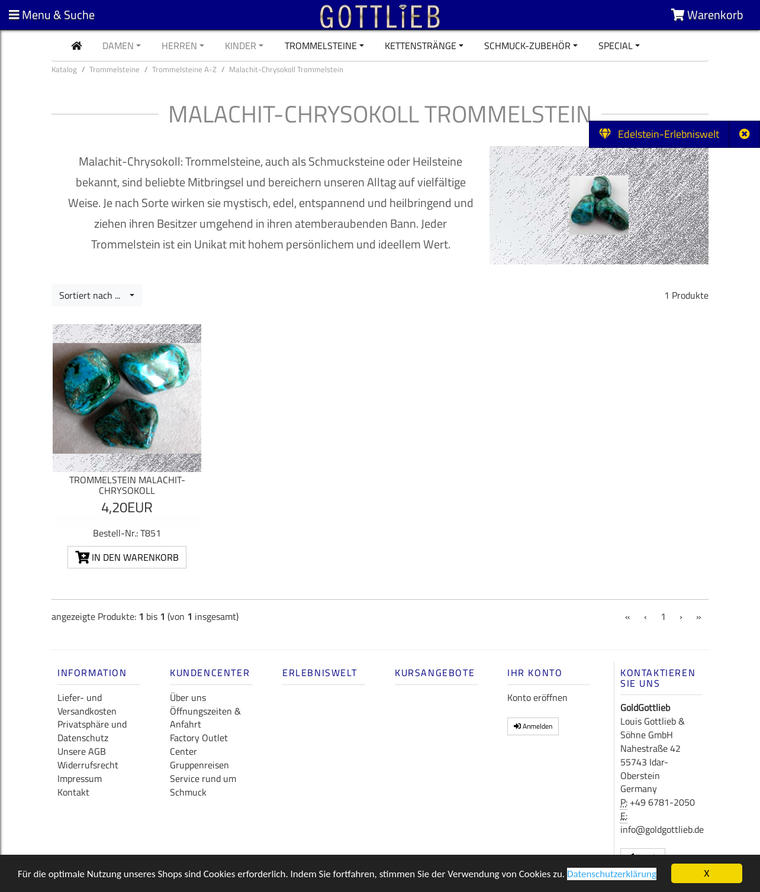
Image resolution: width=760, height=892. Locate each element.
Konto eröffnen (537, 697)
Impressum (79, 778)
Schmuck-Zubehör (527, 45)
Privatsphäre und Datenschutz (92, 731)
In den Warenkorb (127, 557)
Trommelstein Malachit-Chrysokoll (127, 485)
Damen (118, 45)
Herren (179, 45)
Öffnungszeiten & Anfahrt (205, 718)
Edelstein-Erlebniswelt (659, 134)
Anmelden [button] (533, 726)
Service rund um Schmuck (203, 785)
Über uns (188, 697)
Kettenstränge (420, 45)
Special (615, 45)
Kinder (240, 45)
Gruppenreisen (199, 765)
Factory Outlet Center (199, 744)
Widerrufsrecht (87, 765)
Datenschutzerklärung (611, 874)
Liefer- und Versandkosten (87, 704)
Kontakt (73, 792)
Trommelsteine (321, 45)
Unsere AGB (81, 751)
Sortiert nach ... (93, 295)
